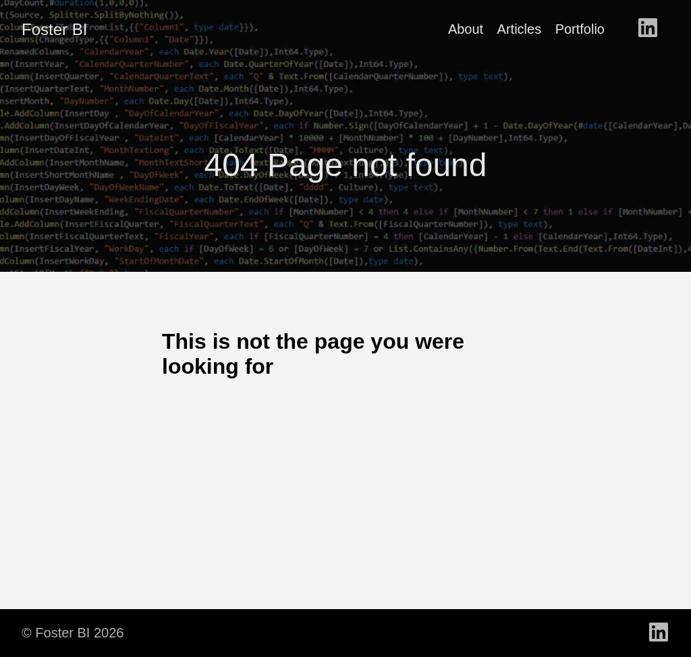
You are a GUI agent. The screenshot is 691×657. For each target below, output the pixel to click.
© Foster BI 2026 (72, 632)
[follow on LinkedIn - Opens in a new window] (648, 29)
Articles (519, 29)
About (465, 29)
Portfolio (580, 29)
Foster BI (54, 29)
